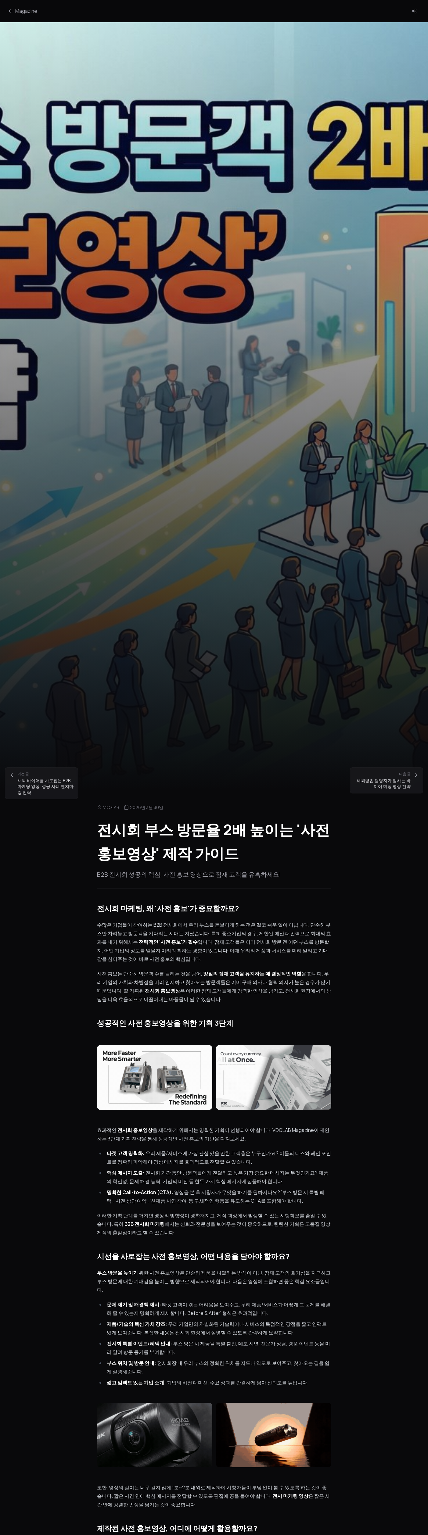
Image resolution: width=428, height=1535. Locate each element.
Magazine (22, 11)
